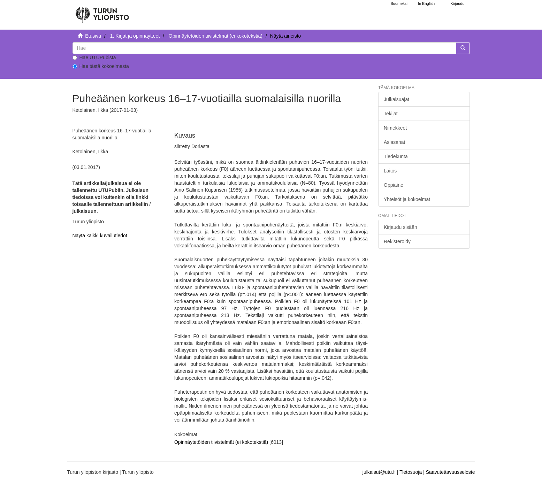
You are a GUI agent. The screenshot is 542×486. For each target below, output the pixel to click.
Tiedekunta (396, 156)
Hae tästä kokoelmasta (100, 66)
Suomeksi (399, 3)
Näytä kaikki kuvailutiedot (99, 235)
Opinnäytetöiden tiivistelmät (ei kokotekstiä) (215, 36)
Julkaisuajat (396, 99)
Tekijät (391, 113)
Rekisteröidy (397, 241)
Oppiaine (393, 185)
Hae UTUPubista (94, 57)
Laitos (390, 170)
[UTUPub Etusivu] (102, 12)
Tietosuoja (410, 472)
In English (426, 3)
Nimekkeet (395, 128)
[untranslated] (264, 48)
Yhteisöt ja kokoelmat (407, 199)
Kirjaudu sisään (400, 227)
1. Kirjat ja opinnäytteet (135, 36)
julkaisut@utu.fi (379, 472)
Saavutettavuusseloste (450, 472)
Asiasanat (394, 142)
